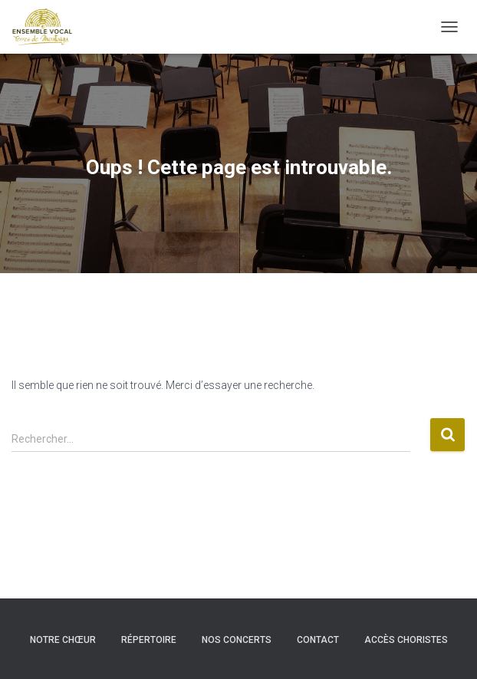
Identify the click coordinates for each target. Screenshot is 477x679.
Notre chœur (63, 640)
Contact (318, 640)
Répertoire (148, 640)
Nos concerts (236, 640)
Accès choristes (406, 640)
